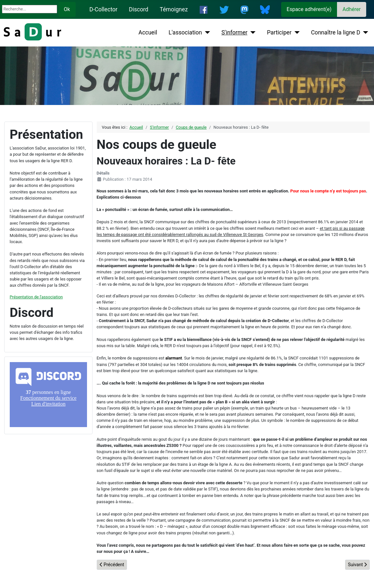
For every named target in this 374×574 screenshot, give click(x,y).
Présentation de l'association (36, 296)
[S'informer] (251, 32)
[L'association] (206, 32)
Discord (138, 9)
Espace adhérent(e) (309, 9)
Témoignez (174, 9)
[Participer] (296, 32)
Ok (67, 9)
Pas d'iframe (48, 394)
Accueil (148, 32)
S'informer (234, 32)
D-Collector (103, 9)
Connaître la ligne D (335, 32)
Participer (279, 32)
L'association (185, 32)
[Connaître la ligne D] (364, 32)
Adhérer (352, 9)
